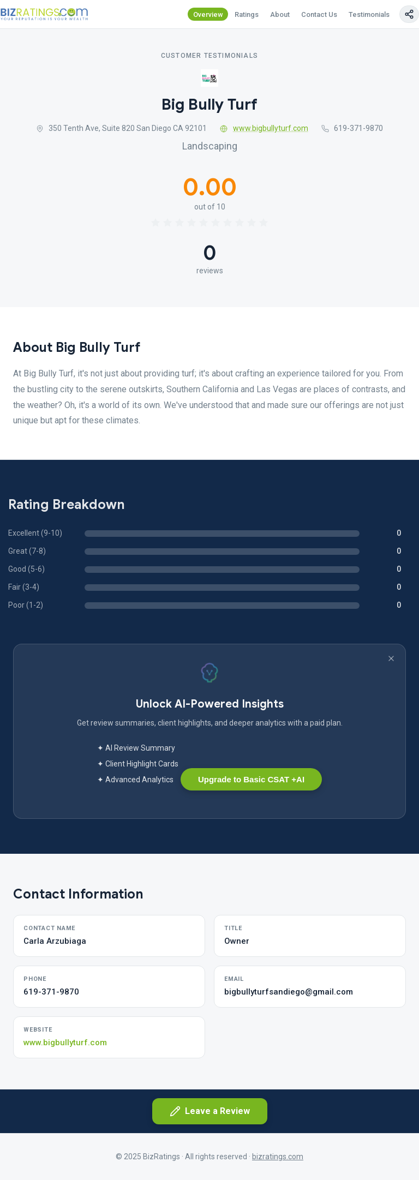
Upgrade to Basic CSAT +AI (251, 779)
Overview (208, 14)
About (280, 14)
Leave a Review (210, 1111)
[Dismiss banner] (391, 658)
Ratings (247, 14)
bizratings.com (277, 1156)
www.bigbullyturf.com (264, 128)
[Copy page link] (409, 14)
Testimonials (369, 14)
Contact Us (319, 14)
